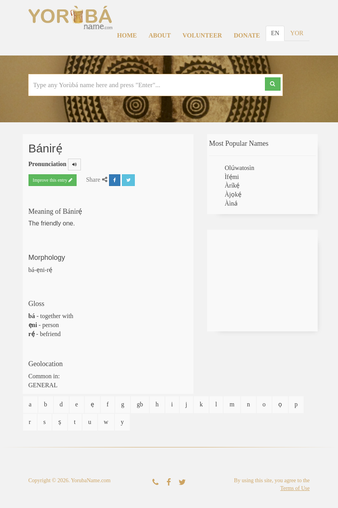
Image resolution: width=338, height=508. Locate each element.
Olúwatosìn (239, 168)
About (159, 35)
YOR (297, 33)
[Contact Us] (155, 482)
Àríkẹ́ (232, 185)
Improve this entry (53, 180)
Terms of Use (294, 488)
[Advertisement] (262, 280)
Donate (247, 35)
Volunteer (202, 35)
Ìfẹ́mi (232, 177)
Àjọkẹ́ (233, 194)
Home (127, 35)
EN (275, 33)
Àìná (231, 203)
